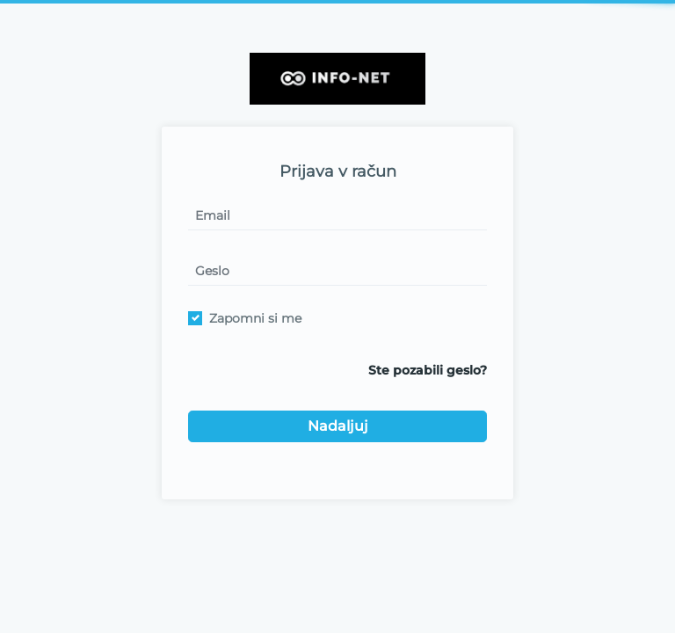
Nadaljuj (338, 426)
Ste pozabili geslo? (427, 370)
